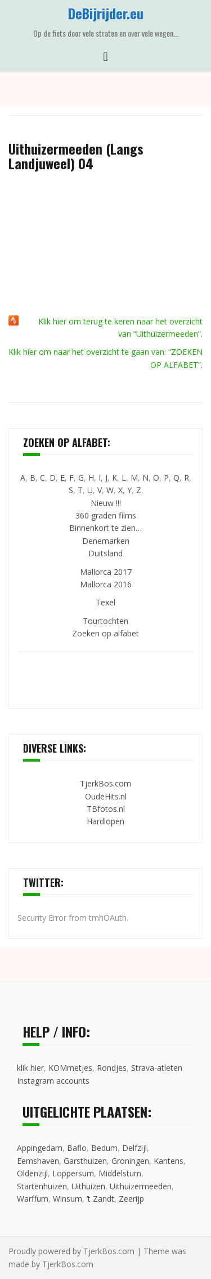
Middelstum (119, 1173)
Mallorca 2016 (106, 584)
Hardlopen (105, 821)
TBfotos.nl (106, 808)
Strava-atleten (156, 1067)
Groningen (130, 1160)
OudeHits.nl (106, 796)
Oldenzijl (32, 1173)
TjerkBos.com (105, 783)
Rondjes (112, 1067)
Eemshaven (38, 1160)
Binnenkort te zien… (105, 527)
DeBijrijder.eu (105, 13)
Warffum (32, 1198)
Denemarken (105, 540)
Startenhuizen (42, 1186)
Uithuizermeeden (141, 1186)
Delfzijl (134, 1147)
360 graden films (105, 515)
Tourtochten (105, 621)
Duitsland (105, 553)
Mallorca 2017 (106, 571)
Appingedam (39, 1147)
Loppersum (73, 1173)
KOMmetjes (70, 1067)
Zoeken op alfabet (105, 633)
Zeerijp (131, 1198)
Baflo (77, 1147)
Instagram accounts (53, 1080)
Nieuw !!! (106, 503)
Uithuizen (88, 1186)
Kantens (168, 1160)
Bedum (104, 1147)
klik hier (30, 1067)
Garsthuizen (85, 1160)
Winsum (67, 1198)
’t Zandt (100, 1198)
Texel (105, 602)
